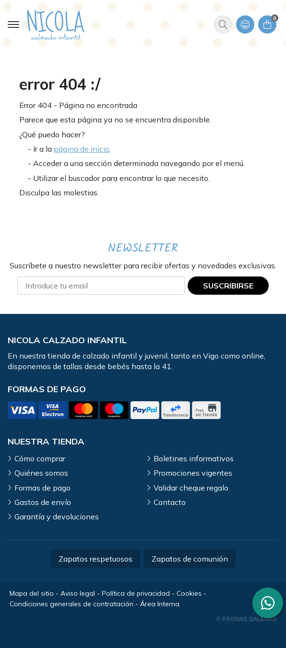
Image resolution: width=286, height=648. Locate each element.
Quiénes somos (41, 473)
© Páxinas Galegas (246, 619)
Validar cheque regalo (191, 487)
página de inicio (81, 149)
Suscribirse (228, 285)
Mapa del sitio (32, 593)
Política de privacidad (136, 593)
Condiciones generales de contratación (71, 604)
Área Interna (159, 604)
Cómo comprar (39, 458)
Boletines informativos (194, 458)
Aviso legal (77, 593)
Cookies (189, 593)
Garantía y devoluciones (56, 516)
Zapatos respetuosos (95, 559)
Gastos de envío (42, 502)
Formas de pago (42, 487)
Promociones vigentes (193, 473)
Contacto (170, 502)
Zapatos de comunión (190, 559)
